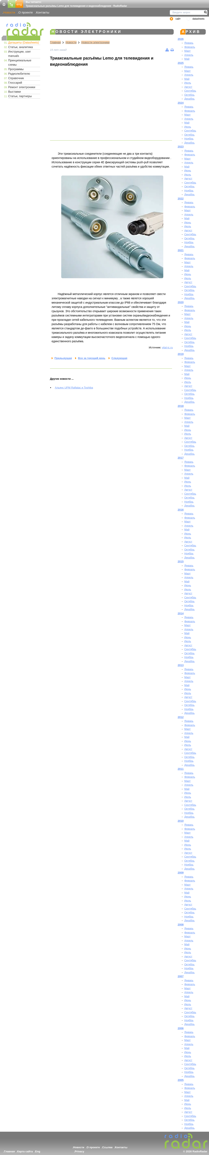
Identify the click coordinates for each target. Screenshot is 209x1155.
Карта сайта (25, 1151)
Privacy (79, 1151)
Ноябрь (188, 138)
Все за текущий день (91, 358)
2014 (181, 613)
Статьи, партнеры (20, 96)
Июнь (187, 126)
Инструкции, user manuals (19, 53)
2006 (181, 1028)
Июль (187, 82)
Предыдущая (63, 358)
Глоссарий (15, 82)
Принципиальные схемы (19, 62)
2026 (181, 39)
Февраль (189, 46)
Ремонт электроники (21, 87)
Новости (9, 12)
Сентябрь (190, 90)
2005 (181, 1080)
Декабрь (189, 98)
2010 (181, 820)
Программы (16, 69)
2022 (181, 198)
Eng (37, 1151)
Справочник (16, 78)
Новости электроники (95, 42)
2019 (181, 354)
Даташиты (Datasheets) (23, 42)
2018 (181, 406)
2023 (181, 146)
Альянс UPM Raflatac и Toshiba (74, 387)
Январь (188, 42)
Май (186, 58)
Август (188, 86)
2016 (181, 509)
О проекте (25, 12)
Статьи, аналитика (20, 47)
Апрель (188, 54)
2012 (181, 717)
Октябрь (189, 94)
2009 (181, 872)
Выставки (14, 91)
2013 (181, 665)
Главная (55, 42)
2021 (181, 250)
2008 (181, 924)
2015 (181, 561)
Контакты (42, 12)
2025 (181, 62)
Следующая (119, 358)
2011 (181, 768)
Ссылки (107, 1147)
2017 (181, 457)
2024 (181, 102)
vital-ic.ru (167, 347)
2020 (181, 302)
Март (187, 50)
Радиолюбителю (19, 73)
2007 (181, 976)
